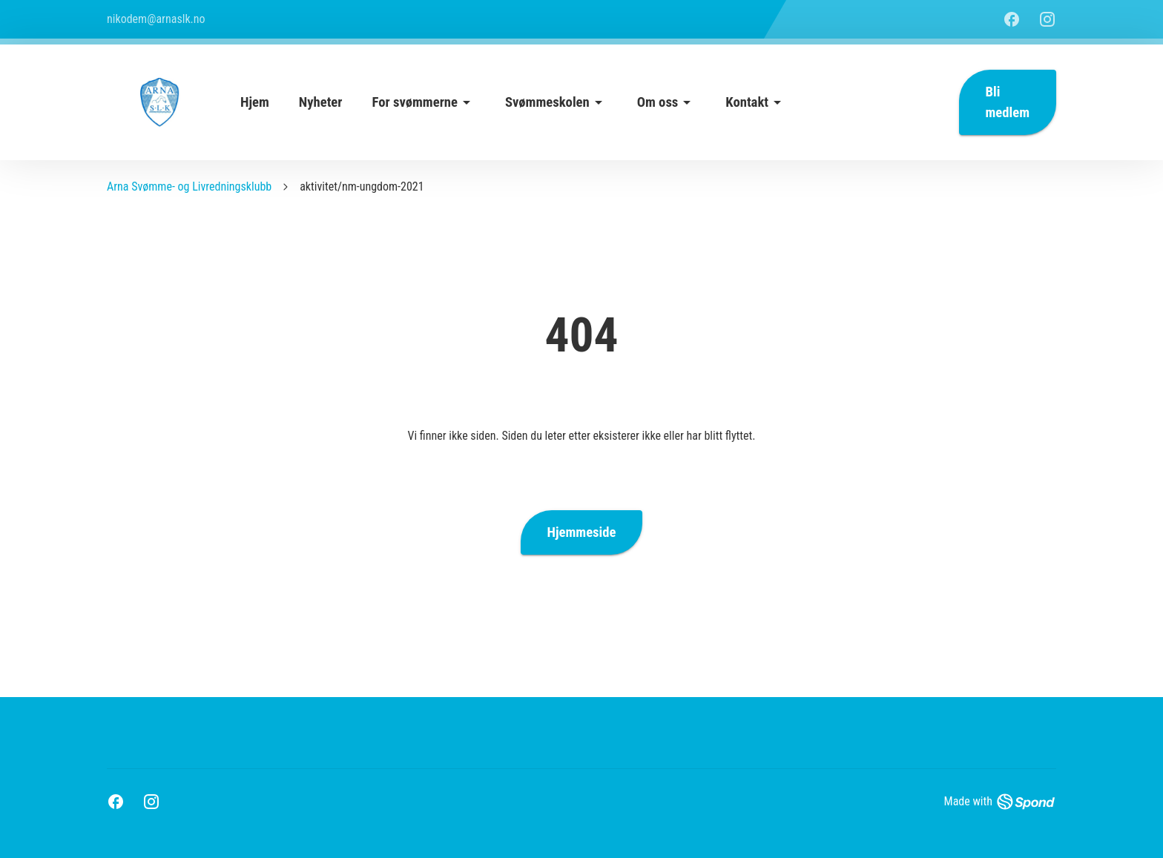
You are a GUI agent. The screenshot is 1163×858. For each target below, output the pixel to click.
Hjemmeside (582, 532)
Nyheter (321, 102)
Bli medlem (1007, 102)
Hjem (254, 102)
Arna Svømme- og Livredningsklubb (189, 186)
